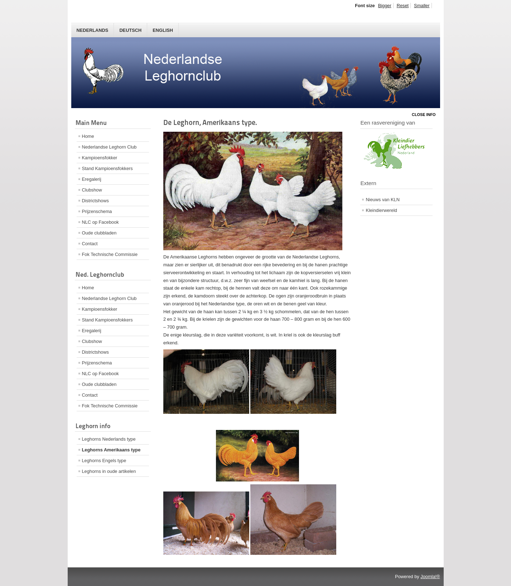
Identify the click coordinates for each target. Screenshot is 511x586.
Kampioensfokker (99, 157)
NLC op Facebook (100, 222)
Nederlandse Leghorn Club (109, 147)
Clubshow (92, 190)
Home (88, 136)
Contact (90, 243)
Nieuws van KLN (383, 199)
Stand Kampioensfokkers (107, 168)
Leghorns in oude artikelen (109, 471)
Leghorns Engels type (104, 460)
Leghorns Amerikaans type (111, 449)
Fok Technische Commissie (110, 254)
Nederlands (93, 30)
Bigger (384, 5)
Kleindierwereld (381, 210)
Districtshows (95, 200)
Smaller (421, 5)
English (163, 30)
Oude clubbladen (99, 233)
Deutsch (130, 30)
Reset (403, 5)
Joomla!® (430, 576)
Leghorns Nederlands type (109, 439)
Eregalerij (91, 179)
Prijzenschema (97, 211)
